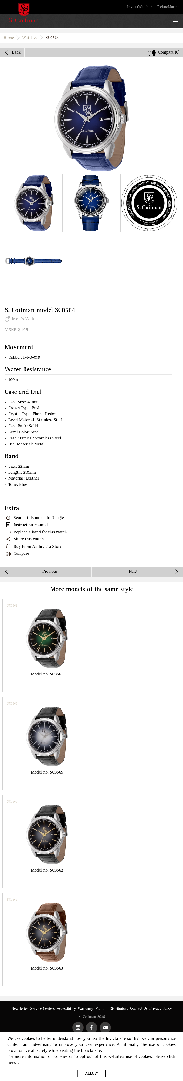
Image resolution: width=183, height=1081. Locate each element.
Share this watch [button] (29, 539)
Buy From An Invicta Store (37, 547)
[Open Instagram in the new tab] (78, 1027)
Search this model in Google (39, 518)
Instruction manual (31, 525)
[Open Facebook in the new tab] (91, 1027)
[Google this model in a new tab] (34, 518)
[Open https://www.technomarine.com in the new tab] (168, 7)
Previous (50, 572)
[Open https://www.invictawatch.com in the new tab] (137, 7)
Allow (91, 1073)
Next (133, 572)
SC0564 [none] (52, 38)
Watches (29, 38)
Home (9, 38)
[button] (34, 203)
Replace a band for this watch (40, 532)
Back (16, 53)
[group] (47, 645)
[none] (163, 52)
